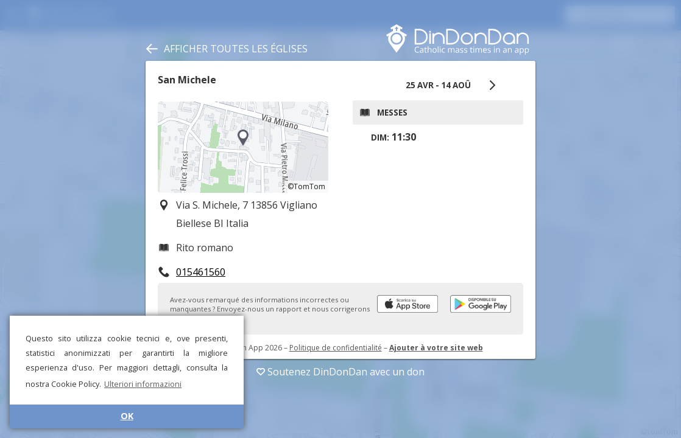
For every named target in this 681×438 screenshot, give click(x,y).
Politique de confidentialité (335, 347)
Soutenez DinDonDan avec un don (340, 371)
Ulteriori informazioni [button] (143, 383)
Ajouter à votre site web (436, 347)
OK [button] (127, 416)
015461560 (200, 272)
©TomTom (306, 186)
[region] (243, 147)
